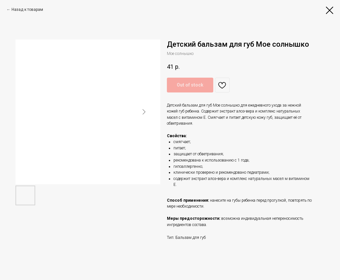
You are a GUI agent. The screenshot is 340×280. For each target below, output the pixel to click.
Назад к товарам (27, 9)
